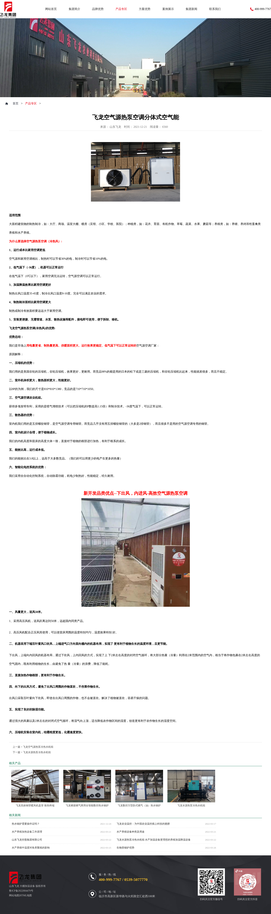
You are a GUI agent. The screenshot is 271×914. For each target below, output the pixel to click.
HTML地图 (26, 895)
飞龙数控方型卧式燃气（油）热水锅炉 (139, 805)
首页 (15, 103)
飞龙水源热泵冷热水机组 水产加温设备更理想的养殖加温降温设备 (154, 839)
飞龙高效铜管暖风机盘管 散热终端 (35, 805)
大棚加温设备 (27, 886)
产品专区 (31, 103)
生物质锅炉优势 (125, 847)
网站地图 (14, 895)
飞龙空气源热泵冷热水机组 (38, 747)
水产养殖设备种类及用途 (130, 831)
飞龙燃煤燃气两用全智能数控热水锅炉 (87, 805)
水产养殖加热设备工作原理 (27, 831)
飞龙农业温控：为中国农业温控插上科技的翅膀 (143, 823)
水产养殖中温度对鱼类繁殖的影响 (31, 847)
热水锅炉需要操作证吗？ (26, 823)
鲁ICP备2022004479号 (21, 890)
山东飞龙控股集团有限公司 (27, 839)
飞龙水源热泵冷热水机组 (37, 752)
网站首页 (51, 8)
